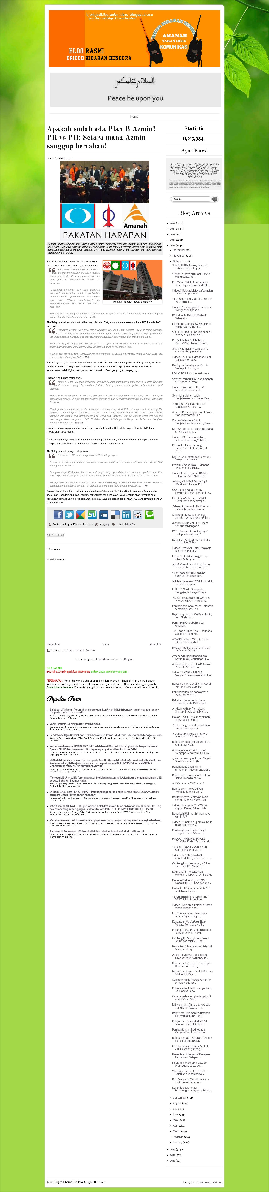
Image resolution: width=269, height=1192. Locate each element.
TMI (86, 357)
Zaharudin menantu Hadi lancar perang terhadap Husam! (190, 508)
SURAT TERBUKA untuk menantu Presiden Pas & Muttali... (191, 334)
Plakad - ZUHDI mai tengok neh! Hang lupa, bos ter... (191, 719)
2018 (173, 229)
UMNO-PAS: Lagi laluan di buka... (191, 373)
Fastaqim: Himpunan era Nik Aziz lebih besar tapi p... (191, 890)
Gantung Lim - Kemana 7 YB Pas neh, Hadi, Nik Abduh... (191, 865)
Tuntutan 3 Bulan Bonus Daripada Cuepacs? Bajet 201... (192, 633)
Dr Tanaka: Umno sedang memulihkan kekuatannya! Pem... (189, 448)
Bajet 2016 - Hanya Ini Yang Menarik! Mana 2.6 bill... (188, 790)
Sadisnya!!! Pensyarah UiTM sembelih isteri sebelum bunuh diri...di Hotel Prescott (97, 831)
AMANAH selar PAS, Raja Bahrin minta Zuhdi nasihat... (190, 641)
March (177, 1131)
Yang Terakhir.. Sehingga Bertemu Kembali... (75, 724)
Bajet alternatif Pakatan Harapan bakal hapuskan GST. (192, 1040)
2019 (173, 223)
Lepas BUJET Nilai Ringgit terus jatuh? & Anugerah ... (190, 558)
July (175, 1109)
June (176, 1114)
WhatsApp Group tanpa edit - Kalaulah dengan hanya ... (189, 1073)
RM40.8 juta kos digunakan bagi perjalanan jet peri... (191, 649)
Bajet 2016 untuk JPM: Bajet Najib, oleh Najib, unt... (192, 616)
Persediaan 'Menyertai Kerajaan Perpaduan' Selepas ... (191, 1056)
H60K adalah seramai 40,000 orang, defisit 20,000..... (189, 1064)
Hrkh (92, 317)
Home (134, 116)
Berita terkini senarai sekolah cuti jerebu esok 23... (192, 948)
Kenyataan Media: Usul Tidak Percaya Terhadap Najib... (189, 923)
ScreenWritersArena (210, 1182)
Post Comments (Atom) (81, 650)
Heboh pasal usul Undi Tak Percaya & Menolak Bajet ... (192, 973)
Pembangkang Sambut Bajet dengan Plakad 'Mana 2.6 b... (190, 832)
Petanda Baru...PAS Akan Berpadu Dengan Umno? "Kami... (192, 932)
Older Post (156, 644)
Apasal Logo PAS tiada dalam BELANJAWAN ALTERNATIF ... (190, 957)
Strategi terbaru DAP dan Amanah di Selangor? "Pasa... (192, 381)
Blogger (129, 659)
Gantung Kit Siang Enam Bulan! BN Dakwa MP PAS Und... (190, 940)
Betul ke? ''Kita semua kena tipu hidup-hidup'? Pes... (191, 541)
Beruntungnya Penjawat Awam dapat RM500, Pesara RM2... (190, 799)
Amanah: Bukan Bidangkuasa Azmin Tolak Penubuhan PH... (190, 658)
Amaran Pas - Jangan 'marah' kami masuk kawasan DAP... (192, 414)
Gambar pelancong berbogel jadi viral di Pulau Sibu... (191, 998)
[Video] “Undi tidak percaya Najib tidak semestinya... (192, 824)
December (179, 250)
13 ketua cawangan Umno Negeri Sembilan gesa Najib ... (191, 760)
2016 (173, 240)
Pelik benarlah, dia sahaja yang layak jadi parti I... (190, 694)
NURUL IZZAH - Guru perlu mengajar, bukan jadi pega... (190, 591)
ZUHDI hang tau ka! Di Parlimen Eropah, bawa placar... (191, 727)
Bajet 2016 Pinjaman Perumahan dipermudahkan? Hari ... (191, 1015)
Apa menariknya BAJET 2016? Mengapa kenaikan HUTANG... (191, 752)
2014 (173, 1149)
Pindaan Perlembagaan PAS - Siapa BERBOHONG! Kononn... (191, 882)
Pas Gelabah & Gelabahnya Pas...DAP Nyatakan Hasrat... (190, 342)
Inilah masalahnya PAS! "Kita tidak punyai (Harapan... (192, 583)
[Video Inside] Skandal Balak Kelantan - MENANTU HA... (189, 475)
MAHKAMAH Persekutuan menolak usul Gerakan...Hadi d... (192, 873)
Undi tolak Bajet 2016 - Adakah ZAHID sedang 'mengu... (190, 1048)
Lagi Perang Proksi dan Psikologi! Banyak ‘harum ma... (191, 458)
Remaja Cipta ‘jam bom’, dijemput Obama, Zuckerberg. (191, 965)
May (176, 1120)
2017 (173, 234)
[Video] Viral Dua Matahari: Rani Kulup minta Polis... (191, 359)
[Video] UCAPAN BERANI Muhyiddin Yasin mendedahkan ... (192, 675)
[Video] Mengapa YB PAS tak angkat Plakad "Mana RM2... (190, 807)
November (179, 256)
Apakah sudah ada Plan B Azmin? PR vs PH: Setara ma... (191, 666)
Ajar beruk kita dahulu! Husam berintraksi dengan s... (190, 525)
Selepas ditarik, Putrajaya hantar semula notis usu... (191, 981)
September (180, 1098)
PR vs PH (130, 524)
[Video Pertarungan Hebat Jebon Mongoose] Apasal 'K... (192, 309)
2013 (173, 1155)
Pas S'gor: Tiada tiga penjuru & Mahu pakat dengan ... (190, 367)
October (178, 261)
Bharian (78, 422)
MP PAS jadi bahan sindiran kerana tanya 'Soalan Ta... (192, 431)
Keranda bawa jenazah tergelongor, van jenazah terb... (192, 1089)
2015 (173, 245)
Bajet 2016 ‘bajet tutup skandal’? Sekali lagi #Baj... (191, 744)
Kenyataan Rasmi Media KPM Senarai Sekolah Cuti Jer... (189, 1023)
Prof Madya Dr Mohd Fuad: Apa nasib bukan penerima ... (190, 1081)
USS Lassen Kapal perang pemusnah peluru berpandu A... (191, 491)
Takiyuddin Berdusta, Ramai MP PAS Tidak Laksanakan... (190, 898)
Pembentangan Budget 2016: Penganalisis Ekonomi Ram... (190, 1031)
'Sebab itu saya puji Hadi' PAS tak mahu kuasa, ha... (191, 276)
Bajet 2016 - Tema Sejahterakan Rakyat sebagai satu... (191, 777)
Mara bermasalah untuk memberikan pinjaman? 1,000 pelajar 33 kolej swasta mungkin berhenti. (106, 820)
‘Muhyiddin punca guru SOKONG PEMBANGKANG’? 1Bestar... (191, 599)
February (178, 1137)
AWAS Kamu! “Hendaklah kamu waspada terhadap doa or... (191, 566)
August (177, 1103)
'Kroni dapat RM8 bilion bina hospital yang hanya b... (188, 575)
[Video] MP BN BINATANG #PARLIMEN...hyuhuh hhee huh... (192, 857)
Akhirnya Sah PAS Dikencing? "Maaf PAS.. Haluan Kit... (189, 483)
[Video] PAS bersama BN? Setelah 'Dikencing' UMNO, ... (190, 439)
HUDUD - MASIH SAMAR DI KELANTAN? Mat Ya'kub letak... (191, 840)
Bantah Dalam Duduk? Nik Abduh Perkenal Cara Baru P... (192, 685)
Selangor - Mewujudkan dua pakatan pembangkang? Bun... (191, 516)
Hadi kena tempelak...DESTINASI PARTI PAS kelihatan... (191, 326)
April (176, 1126)
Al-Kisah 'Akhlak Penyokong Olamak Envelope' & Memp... (190, 710)
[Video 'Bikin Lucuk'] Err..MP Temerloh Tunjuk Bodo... (188, 389)
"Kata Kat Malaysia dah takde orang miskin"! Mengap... (189, 735)
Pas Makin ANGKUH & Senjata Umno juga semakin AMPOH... (191, 284)
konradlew (102, 659)
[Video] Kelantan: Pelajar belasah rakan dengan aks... (192, 907)
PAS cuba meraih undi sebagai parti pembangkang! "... (190, 533)
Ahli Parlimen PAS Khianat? (188, 783)
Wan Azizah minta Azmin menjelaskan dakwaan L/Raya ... (192, 422)
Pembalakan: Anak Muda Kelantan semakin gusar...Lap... (192, 608)
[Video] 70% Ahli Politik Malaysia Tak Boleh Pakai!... (191, 550)
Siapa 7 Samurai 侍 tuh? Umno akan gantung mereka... (190, 350)
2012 (173, 1160)
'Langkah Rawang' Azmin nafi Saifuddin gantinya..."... (189, 849)
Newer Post (53, 644)
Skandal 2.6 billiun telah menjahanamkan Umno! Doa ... (192, 397)
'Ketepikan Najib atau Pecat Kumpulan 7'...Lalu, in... (188, 405)
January (178, 1142)
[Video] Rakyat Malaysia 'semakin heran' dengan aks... (192, 292)
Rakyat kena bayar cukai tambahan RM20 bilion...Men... (191, 768)
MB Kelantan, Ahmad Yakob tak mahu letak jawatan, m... (191, 1006)
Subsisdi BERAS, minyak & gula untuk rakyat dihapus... (190, 267)
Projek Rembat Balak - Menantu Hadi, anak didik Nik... (191, 467)
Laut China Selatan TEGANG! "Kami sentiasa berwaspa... (189, 500)
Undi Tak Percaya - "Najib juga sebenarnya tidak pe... (189, 915)
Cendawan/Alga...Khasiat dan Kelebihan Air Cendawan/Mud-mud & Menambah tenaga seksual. (106, 735)
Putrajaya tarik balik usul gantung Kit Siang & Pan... (192, 990)
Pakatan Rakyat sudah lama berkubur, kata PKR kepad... (190, 702)
